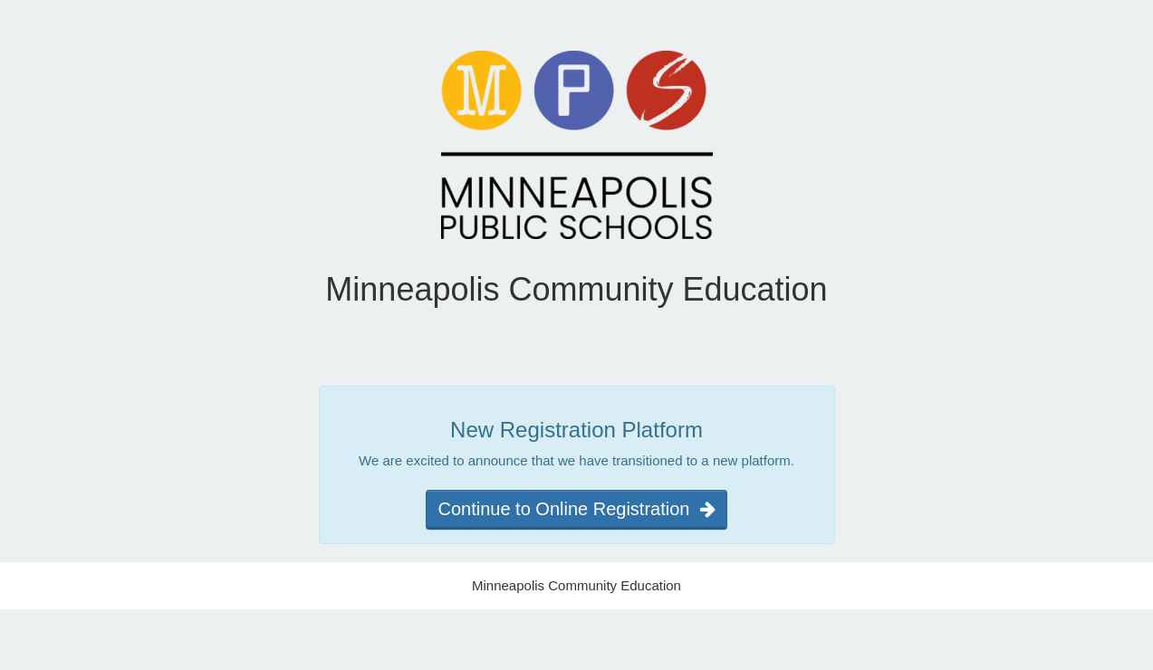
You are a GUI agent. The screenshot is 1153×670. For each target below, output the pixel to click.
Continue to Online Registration (576, 509)
